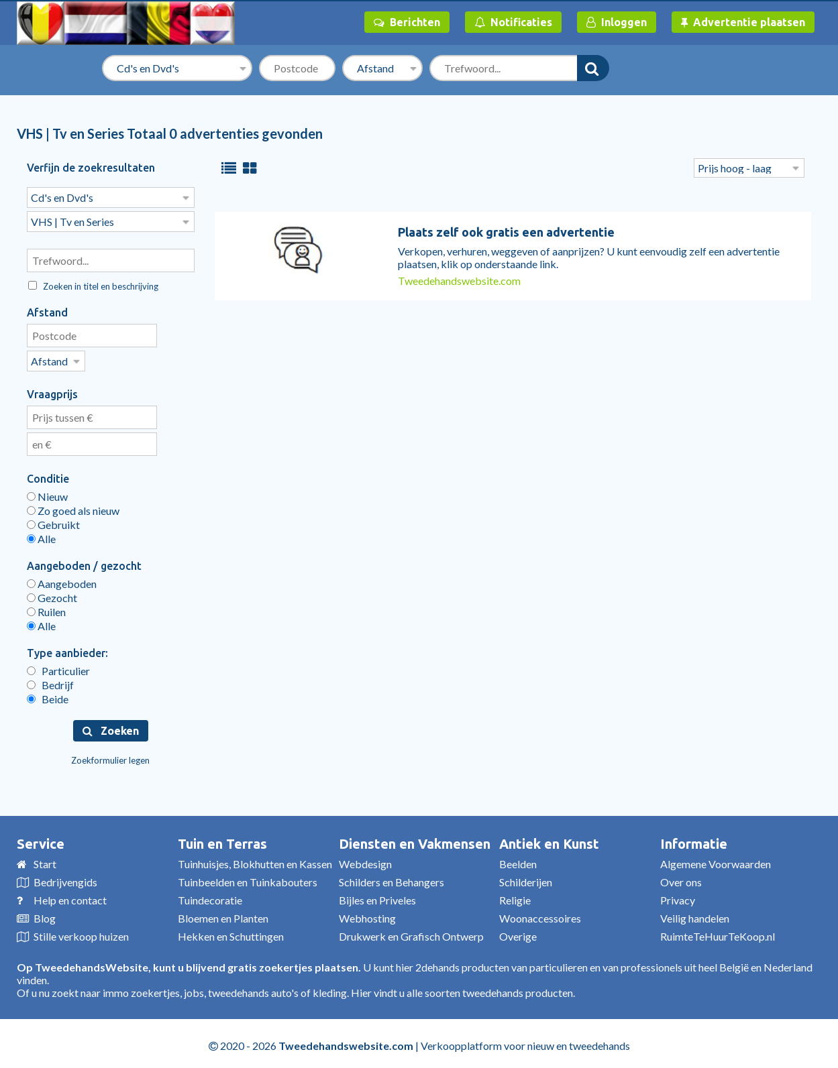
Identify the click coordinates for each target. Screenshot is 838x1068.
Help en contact (70, 896)
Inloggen (616, 22)
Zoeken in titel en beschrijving (93, 283)
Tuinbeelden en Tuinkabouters (247, 878)
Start (45, 859)
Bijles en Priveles (377, 896)
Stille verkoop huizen (81, 932)
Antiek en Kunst (549, 839)
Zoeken (111, 727)
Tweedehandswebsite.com (459, 280)
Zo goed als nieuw (73, 506)
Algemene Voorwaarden (715, 859)
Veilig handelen (694, 914)
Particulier (58, 666)
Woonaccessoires (540, 914)
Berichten (407, 22)
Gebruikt (53, 520)
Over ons (681, 878)
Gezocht (52, 593)
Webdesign (365, 859)
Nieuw (47, 492)
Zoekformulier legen (110, 756)
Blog (45, 914)
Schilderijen (525, 878)
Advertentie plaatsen (743, 22)
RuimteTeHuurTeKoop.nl (717, 932)
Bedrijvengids (65, 878)
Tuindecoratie (210, 896)
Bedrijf (50, 680)
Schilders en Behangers (391, 878)
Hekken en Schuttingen (231, 932)
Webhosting (367, 914)
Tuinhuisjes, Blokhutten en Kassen (255, 859)
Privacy (677, 896)
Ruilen (46, 607)
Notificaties (513, 22)
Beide (47, 695)
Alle (41, 534)
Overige (518, 932)
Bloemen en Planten (223, 914)
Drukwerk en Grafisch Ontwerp (411, 932)
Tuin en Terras (222, 839)
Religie (515, 896)
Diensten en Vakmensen (414, 839)
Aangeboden (62, 579)
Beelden (518, 859)
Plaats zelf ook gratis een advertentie (506, 232)
